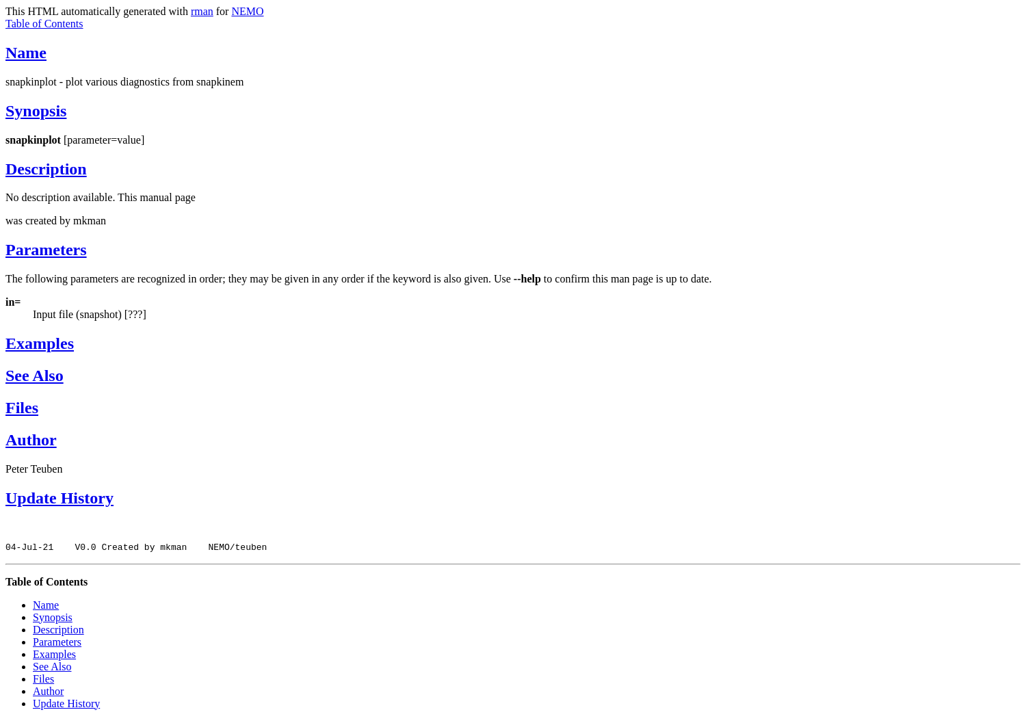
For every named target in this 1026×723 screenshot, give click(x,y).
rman (202, 11)
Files (21, 408)
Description (46, 169)
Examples (39, 343)
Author (31, 440)
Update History (59, 498)
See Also (34, 375)
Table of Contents (44, 23)
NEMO (247, 11)
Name (26, 53)
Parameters (46, 250)
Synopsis (35, 111)
